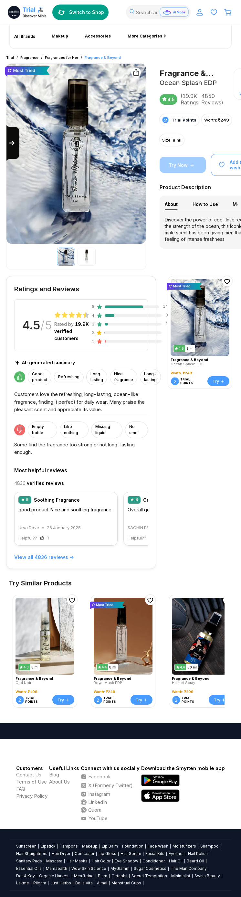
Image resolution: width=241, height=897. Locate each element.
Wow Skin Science (88, 868)
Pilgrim (39, 883)
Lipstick (48, 846)
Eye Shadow (126, 861)
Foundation (132, 846)
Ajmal (102, 883)
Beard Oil (195, 861)
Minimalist (180, 875)
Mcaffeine (84, 875)
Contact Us (28, 775)
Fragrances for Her (61, 57)
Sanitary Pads (29, 861)
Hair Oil (176, 861)
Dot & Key (25, 875)
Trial (10, 57)
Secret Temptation (149, 875)
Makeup (90, 846)
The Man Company (189, 868)
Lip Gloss (107, 853)
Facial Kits (154, 853)
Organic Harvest (54, 875)
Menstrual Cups (126, 883)
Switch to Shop (80, 12)
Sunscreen (26, 846)
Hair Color (101, 861)
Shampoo (209, 846)
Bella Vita (84, 883)
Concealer (84, 853)
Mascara (54, 861)
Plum (102, 875)
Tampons (69, 846)
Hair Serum (130, 853)
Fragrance (29, 57)
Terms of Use (31, 782)
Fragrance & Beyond (103, 57)
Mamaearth (56, 868)
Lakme (22, 883)
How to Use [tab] (205, 204)
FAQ (20, 789)
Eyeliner (176, 853)
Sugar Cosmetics (150, 868)
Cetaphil (119, 875)
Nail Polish (198, 853)
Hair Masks (77, 861)
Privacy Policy (31, 796)
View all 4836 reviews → (44, 557)
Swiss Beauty (207, 875)
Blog (54, 775)
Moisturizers (184, 846)
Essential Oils (29, 868)
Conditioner (153, 861)
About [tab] (171, 204)
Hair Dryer (61, 853)
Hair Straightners (31, 853)
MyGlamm (120, 868)
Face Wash (158, 846)
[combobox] (158, 12)
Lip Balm (110, 846)
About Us (59, 782)
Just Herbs (60, 883)
